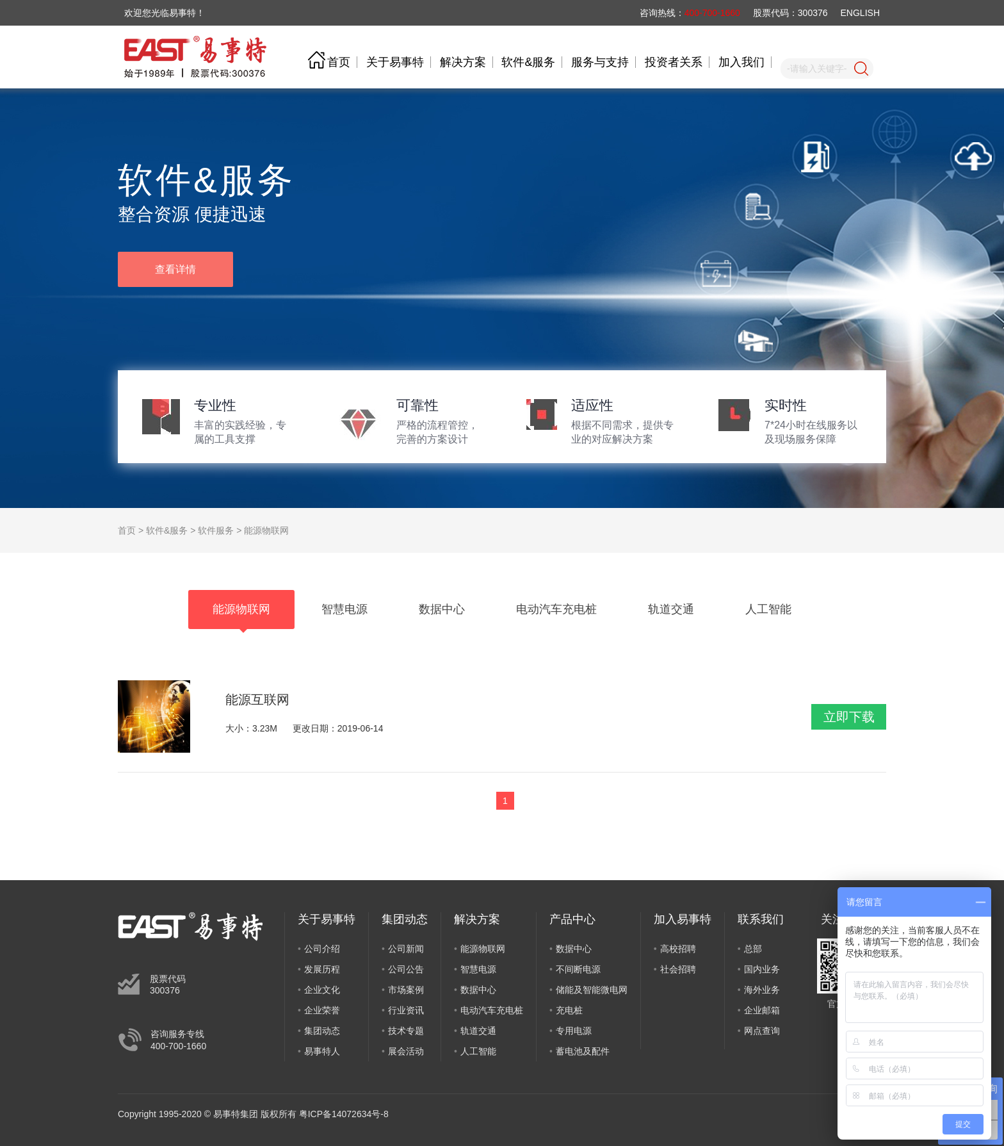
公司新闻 (406, 949)
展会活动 (406, 1051)
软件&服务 (528, 62)
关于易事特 (395, 62)
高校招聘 (678, 949)
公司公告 (406, 969)
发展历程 (322, 969)
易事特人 (322, 1051)
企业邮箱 (762, 1010)
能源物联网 (266, 530)
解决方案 (463, 62)
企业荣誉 (322, 1010)
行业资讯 (406, 1010)
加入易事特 (682, 919)
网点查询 (762, 1031)
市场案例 (406, 990)
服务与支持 (600, 62)
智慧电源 (478, 969)
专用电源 (574, 1031)
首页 (338, 62)
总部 (753, 949)
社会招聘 (678, 969)
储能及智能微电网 (592, 990)
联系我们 (761, 919)
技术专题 (406, 1031)
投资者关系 (673, 62)
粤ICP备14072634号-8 (344, 1114)
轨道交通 (478, 1031)
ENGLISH (860, 13)
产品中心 (572, 919)
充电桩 (569, 1010)
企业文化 (322, 990)
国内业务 (762, 969)
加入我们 (741, 62)
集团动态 (322, 1031)
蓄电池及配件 (583, 1051)
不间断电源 (578, 969)
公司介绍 (322, 949)
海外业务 (762, 990)
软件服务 (216, 530)
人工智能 (478, 1051)
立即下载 (849, 717)
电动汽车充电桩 (491, 1010)
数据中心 (478, 990)
